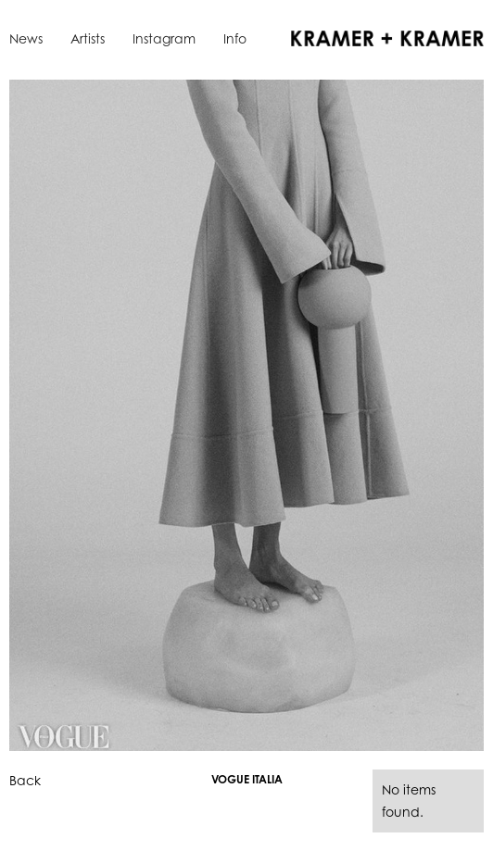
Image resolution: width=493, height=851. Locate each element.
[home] (383, 37)
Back (25, 780)
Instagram (164, 38)
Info (234, 38)
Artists (87, 38)
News (26, 38)
